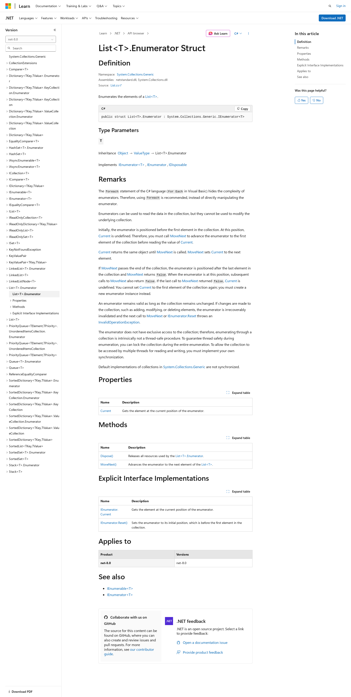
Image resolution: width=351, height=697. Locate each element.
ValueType (142, 153)
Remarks (303, 47)
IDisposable (178, 164)
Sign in (341, 6)
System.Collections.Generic (135, 74)
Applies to (304, 71)
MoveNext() (108, 464)
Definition (304, 42)
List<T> (151, 96)
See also (302, 77)
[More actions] (249, 33)
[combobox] (30, 39)
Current (104, 235)
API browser (136, 33)
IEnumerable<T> (120, 588)
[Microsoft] (8, 6)
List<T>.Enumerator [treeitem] (27, 294)
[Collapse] (55, 30)
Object (123, 153)
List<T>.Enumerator (189, 456)
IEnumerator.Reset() (114, 523)
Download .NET (332, 18)
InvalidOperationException (118, 322)
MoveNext (178, 235)
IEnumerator (156, 164)
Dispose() (107, 456)
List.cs (115, 85)
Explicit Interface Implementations (320, 65)
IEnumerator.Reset (182, 315)
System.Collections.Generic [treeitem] (27, 56)
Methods (303, 59)
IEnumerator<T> (132, 164)
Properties (304, 53)
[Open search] (329, 6)
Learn (103, 33)
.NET (117, 33)
